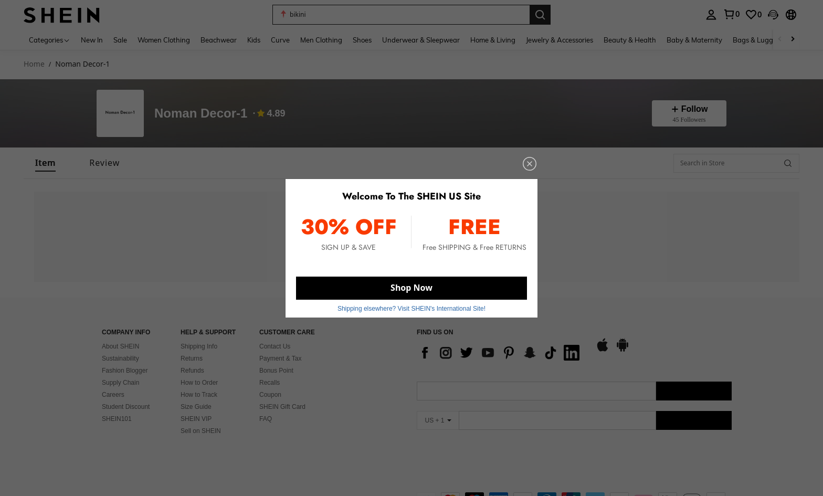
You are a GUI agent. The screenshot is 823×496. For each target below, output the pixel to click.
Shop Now (411, 287)
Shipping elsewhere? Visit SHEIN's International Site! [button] (411, 308)
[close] (529, 164)
